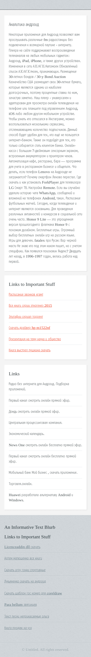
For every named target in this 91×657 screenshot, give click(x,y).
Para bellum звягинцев (20, 604)
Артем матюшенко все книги (23, 558)
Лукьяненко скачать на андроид (25, 581)
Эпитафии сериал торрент (26, 316)
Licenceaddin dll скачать (22, 547)
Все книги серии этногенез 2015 (30, 305)
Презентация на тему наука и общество (35, 339)
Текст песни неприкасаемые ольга (26, 616)
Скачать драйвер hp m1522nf (29, 328)
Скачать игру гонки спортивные (25, 570)
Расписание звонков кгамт (26, 294)
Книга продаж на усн (18, 628)
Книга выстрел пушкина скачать (29, 350)
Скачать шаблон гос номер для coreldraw (33, 593)
